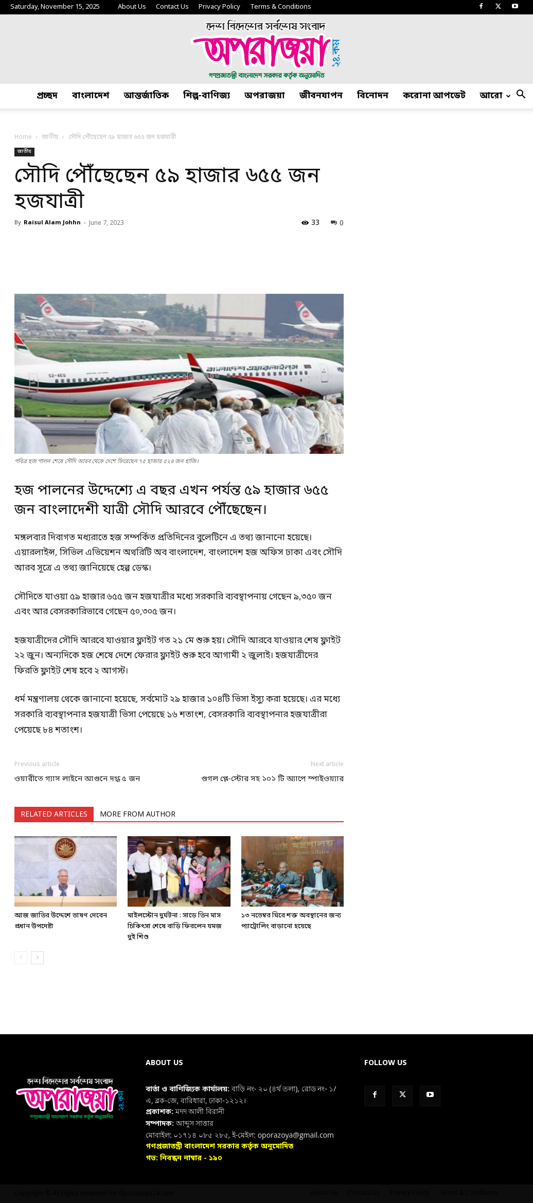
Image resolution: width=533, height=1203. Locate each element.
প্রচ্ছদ (47, 96)
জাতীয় (50, 137)
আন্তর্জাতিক (146, 96)
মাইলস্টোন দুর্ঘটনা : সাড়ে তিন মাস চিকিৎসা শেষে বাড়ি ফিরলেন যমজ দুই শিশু (175, 926)
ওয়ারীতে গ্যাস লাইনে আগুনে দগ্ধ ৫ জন (77, 779)
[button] (520, 96)
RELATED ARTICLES (54, 815)
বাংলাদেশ (91, 96)
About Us (132, 7)
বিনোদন (372, 96)
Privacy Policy (219, 7)
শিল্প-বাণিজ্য (206, 96)
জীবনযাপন (321, 96)
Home (23, 137)
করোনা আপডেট (434, 96)
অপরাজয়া (264, 96)
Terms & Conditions (280, 7)
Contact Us (172, 7)
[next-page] (37, 957)
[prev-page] (20, 957)
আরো (495, 96)
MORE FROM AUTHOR (137, 815)
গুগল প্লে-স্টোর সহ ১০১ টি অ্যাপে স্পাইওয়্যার (272, 779)
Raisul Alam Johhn (52, 222)
